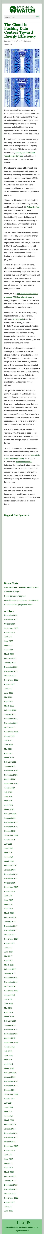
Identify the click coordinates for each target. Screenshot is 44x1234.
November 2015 (10, 1034)
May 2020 (8, 801)
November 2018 (10, 879)
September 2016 (11, 991)
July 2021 (8, 740)
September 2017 (11, 939)
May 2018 (8, 904)
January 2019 (9, 870)
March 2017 (9, 965)
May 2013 (8, 1163)
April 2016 (8, 1012)
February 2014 (10, 1124)
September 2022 (11, 680)
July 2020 (8, 792)
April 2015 (8, 1064)
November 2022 (10, 671)
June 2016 (8, 1004)
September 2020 (11, 784)
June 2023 (8, 641)
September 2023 (11, 628)
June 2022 (8, 693)
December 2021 (10, 719)
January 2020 (9, 818)
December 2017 (10, 926)
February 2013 (10, 1176)
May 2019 (8, 853)
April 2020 (8, 805)
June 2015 (8, 1055)
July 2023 (8, 637)
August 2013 (9, 1150)
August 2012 (9, 1202)
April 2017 (8, 961)
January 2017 (9, 973)
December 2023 (10, 615)
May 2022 (8, 697)
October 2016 (9, 986)
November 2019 (10, 827)
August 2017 (9, 943)
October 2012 (9, 1194)
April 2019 (8, 857)
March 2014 (9, 1120)
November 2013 (10, 1138)
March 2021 (9, 758)
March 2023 (9, 654)
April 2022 (8, 702)
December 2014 (10, 1081)
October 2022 (9, 676)
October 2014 (9, 1090)
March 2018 (9, 913)
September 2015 (11, 1043)
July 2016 (8, 999)
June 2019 (8, 848)
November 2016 (10, 982)
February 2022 (10, 710)
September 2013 (11, 1146)
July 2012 (8, 1206)
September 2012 (11, 1198)
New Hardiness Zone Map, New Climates (21, 587)
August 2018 (9, 891)
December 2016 (10, 978)
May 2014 (8, 1112)
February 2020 (10, 814)
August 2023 (9, 632)
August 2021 (9, 736)
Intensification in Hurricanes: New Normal (21, 600)
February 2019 (10, 865)
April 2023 (8, 650)
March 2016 (9, 1017)
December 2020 (10, 771)
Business (27, 41)
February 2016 (10, 1021)
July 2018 (8, 896)
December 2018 (10, 874)
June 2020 (8, 797)
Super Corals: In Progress (14, 596)
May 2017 (8, 956)
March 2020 (9, 809)
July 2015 (8, 1051)
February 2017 (10, 969)
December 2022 (10, 667)
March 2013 (9, 1172)
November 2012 (10, 1189)
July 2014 (8, 1103)
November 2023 (10, 620)
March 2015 (9, 1068)
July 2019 (8, 844)
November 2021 (10, 723)
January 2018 (9, 922)
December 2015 (10, 1030)
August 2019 (9, 840)
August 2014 (9, 1099)
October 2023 (9, 624)
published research (24, 462)
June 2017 (8, 952)
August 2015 (9, 1047)
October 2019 (9, 831)
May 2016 (8, 1008)
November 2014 (10, 1086)
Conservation (9, 44)
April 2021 (8, 753)
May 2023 (8, 645)
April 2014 (8, 1116)
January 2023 (9, 663)
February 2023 (10, 658)
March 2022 (9, 706)
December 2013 (10, 1133)
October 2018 (9, 883)
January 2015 (9, 1077)
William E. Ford (33, 207)
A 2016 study (18, 319)
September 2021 (11, 732)
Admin (8, 41)
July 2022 (8, 689)
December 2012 (10, 1185)
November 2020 (10, 775)
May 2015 (8, 1060)
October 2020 (9, 779)
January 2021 (9, 766)
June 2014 (8, 1107)
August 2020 (9, 788)
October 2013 (9, 1142)
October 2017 (9, 935)
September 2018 (11, 887)
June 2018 (8, 900)
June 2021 (8, 745)
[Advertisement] (21, 532)
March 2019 (9, 861)
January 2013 (9, 1181)
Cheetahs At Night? (12, 592)
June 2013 (8, 1159)
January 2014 (9, 1129)
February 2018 (10, 917)
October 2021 (9, 727)
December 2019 (10, 822)
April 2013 (8, 1168)
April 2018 (8, 909)
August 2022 (9, 684)
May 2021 (8, 749)
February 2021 (10, 762)
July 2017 (8, 948)
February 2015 (10, 1073)
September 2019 (11, 835)
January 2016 (9, 1025)
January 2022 (9, 715)
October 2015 (9, 1038)
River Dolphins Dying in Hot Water (18, 605)
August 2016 (9, 995)
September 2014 (11, 1094)
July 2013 (8, 1155)
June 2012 (8, 1211)
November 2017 (10, 930)
